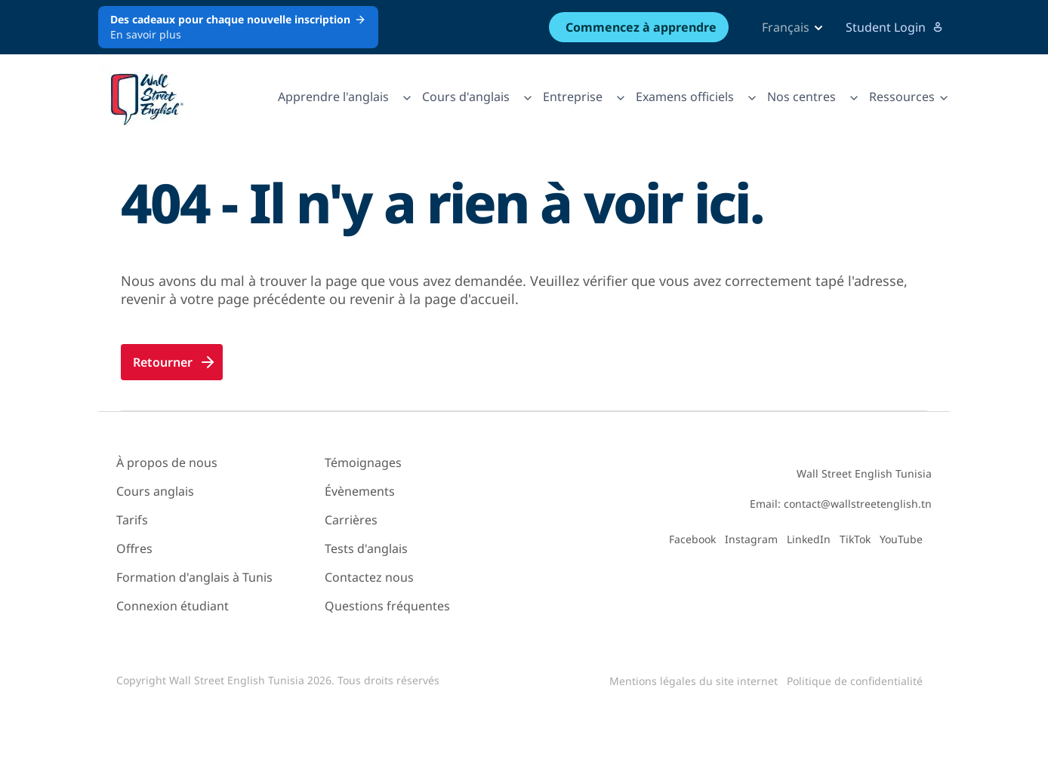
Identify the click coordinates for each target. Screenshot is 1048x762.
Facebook (692, 539)
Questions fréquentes (387, 606)
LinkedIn (809, 539)
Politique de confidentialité (855, 681)
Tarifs (132, 520)
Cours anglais (155, 491)
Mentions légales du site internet (693, 681)
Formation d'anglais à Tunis (194, 577)
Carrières (351, 520)
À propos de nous (166, 462)
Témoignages (363, 462)
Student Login (895, 27)
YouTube (901, 539)
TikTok (855, 539)
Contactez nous (369, 577)
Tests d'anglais (366, 548)
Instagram (751, 539)
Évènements (360, 491)
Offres (134, 548)
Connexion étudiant (172, 606)
